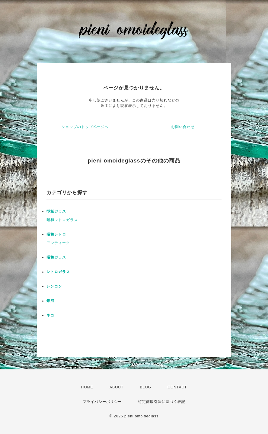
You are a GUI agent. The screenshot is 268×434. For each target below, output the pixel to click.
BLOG (145, 387)
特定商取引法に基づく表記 (161, 402)
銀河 (50, 301)
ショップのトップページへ (85, 127)
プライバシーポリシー (102, 402)
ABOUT (116, 387)
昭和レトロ (56, 234)
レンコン (54, 286)
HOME (87, 387)
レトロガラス (58, 272)
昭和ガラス (56, 257)
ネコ (50, 315)
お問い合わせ (183, 127)
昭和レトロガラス (62, 220)
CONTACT (177, 387)
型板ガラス (56, 211)
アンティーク (58, 243)
